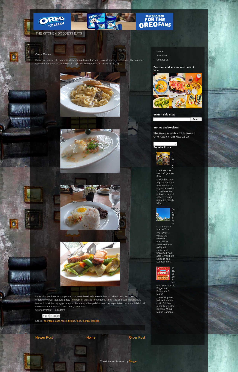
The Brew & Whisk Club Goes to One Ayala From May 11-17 (174, 135)
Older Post (137, 337)
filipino (71, 320)
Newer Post (44, 337)
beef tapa (49, 320)
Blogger (133, 361)
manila (86, 320)
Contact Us (162, 59)
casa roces (61, 320)
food (78, 320)
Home (91, 337)
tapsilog (95, 320)
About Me (161, 55)
